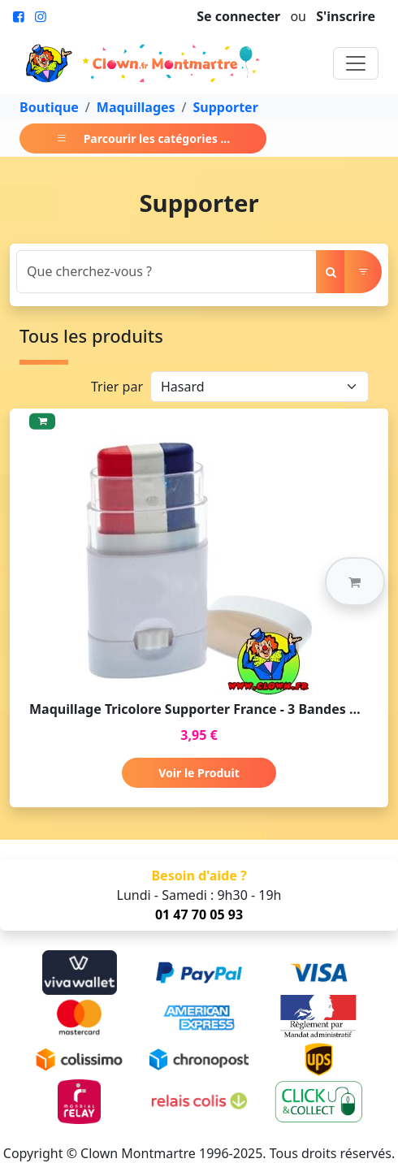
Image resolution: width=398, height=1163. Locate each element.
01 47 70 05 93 (199, 914)
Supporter (225, 107)
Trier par (117, 387)
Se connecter (238, 16)
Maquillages (136, 107)
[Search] (166, 271)
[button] (355, 581)
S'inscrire (345, 16)
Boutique (49, 107)
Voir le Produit (198, 772)
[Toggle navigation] (356, 63)
